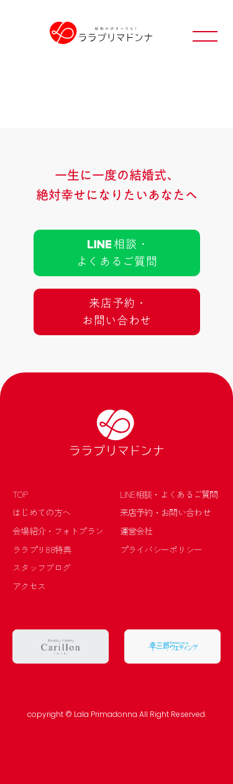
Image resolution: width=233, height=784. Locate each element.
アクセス (28, 586)
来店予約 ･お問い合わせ (116, 311)
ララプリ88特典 (41, 550)
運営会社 (136, 531)
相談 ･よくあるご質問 (116, 252)
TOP (19, 494)
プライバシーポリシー (161, 550)
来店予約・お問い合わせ (165, 512)
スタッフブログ (41, 568)
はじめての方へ (41, 512)
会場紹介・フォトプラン (57, 531)
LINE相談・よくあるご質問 (169, 494)
